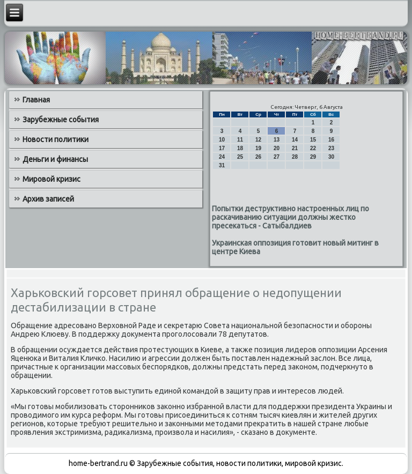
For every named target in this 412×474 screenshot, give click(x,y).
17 (222, 148)
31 (222, 165)
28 (295, 157)
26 (258, 157)
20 (276, 148)
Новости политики (56, 139)
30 (331, 157)
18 (240, 148)
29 (313, 157)
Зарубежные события (61, 119)
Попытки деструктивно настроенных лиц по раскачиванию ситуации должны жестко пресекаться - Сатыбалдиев (290, 217)
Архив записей (48, 199)
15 (313, 140)
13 (276, 140)
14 (295, 140)
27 (276, 157)
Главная (36, 99)
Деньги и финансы (55, 159)
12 (258, 140)
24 (222, 157)
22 (313, 148)
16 (331, 140)
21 (295, 148)
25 (240, 157)
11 (240, 140)
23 (331, 148)
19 (258, 148)
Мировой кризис (51, 179)
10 (222, 140)
